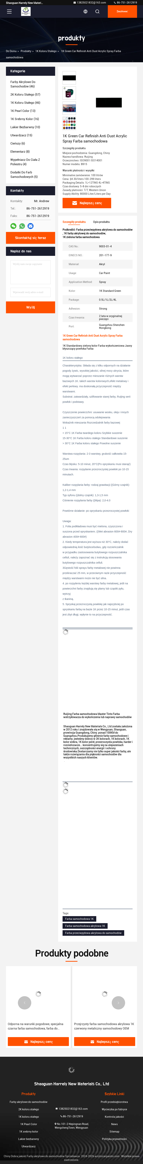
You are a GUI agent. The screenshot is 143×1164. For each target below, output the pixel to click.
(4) (25, 162)
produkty (26, 51)
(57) (25, 94)
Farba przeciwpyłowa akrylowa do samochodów (93, 932)
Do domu (11, 51)
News (114, 1124)
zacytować (122, 11)
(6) (17, 143)
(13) (22, 111)
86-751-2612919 (125, 2)
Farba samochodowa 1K (79, 918)
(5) (24, 175)
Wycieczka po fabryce (114, 1109)
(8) (20, 151)
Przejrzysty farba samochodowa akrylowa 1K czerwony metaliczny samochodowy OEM (104, 1026)
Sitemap (114, 1131)
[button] (24, 1002)
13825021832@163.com (89, 2)
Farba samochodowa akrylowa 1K (85, 925)
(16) (24, 119)
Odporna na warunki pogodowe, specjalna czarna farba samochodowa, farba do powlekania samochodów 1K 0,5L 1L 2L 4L (36, 1026)
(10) (25, 127)
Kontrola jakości (114, 1116)
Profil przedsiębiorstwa (114, 1101)
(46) (22, 84)
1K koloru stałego (46, 51)
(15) (21, 135)
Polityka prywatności (114, 1139)
